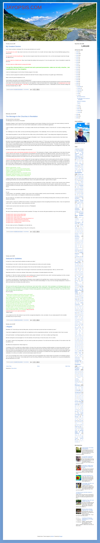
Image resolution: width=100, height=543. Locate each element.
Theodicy (80, 419)
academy (81, 159)
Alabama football (78, 163)
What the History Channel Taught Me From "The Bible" (87, 510)
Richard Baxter (77, 382)
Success (80, 404)
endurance (76, 248)
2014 (77, 72)
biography (81, 185)
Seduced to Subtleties (14, 258)
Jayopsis (76, 292)
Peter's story (78, 352)
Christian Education (78, 199)
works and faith (78, 434)
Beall (81, 179)
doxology (77, 242)
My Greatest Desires (13, 46)
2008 (77, 83)
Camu (78, 194)
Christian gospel (79, 200)
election (81, 247)
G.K (81, 262)
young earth (81, 435)
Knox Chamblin (79, 306)
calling (82, 193)
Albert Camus (77, 164)
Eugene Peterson (79, 253)
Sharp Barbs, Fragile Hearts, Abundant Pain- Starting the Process (87, 466)
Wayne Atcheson (79, 425)
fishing (79, 261)
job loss (82, 296)
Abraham (77, 159)
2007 (77, 85)
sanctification (78, 392)
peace (80, 350)
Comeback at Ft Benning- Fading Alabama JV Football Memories (87, 519)
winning (76, 429)
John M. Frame (79, 300)
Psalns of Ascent (77, 371)
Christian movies (78, 204)
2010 (77, 79)
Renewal (79, 377)
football (76, 262)
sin (76, 399)
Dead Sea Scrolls (79, 232)
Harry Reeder (81, 271)
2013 (77, 74)
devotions (77, 236)
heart (77, 272)
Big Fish (77, 184)
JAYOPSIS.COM (24, 7)
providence (80, 366)
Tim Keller (81, 420)
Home (38, 366)
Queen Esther (77, 373)
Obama (81, 344)
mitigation (76, 329)
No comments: (26, 89)
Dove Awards (81, 241)
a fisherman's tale (78, 149)
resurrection (77, 379)
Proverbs (78, 364)
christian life (79, 203)
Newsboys (78, 339)
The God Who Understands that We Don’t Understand (87, 457)
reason (82, 373)
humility (82, 280)
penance (76, 351)
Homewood (76, 277)
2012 (77, 76)
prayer (81, 356)
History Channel (79, 275)
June (78, 95)
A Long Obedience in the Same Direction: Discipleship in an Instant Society (79, 155)
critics (80, 228)
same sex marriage (79, 391)
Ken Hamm (81, 305)
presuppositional (77, 359)
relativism (77, 376)
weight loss (77, 426)
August (78, 91)
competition (76, 218)
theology (76, 420)
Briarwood (80, 188)
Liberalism (79, 310)
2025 (77, 53)
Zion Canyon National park (79, 438)
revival (81, 381)
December (79, 86)
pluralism (76, 356)
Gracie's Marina (78, 270)
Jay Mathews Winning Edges (79, 290)
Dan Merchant (77, 231)
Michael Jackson (77, 324)
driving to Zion (78, 246)
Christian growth (80, 202)
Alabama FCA (78, 162)
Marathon (76, 316)
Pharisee (76, 354)
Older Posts (67, 366)
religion (82, 376)
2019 (77, 64)
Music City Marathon (78, 335)
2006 (77, 114)
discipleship (77, 238)
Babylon (76, 178)
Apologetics (78, 172)
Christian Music (78, 205)
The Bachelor (77, 410)
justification (76, 305)
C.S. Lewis (77, 193)
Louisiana (80, 315)
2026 (77, 51)
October (79, 88)
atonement (78, 175)
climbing (81, 212)
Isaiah (80, 286)
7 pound (76, 148)
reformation (81, 374)
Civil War (76, 212)
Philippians (81, 354)
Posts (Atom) (13, 368)
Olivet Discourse (77, 345)
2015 (77, 71)
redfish (77, 374)
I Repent (9, 327)
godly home (80, 267)
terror (81, 409)
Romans (77, 385)
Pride (82, 361)
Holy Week (77, 276)
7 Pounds (80, 148)
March (78, 108)
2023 (77, 57)
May (78, 105)
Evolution (76, 255)
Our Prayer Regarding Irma (87, 475)
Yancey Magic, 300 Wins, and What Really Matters (88, 484)
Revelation (77, 381)
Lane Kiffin (80, 309)
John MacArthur (77, 301)
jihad (78, 296)
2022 (77, 58)
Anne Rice (81, 169)
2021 (77, 60)
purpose (81, 372)
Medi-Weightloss (77, 321)
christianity (77, 208)
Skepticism (76, 400)
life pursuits (78, 314)
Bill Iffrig (81, 184)
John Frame (81, 299)
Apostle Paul (80, 174)
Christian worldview (78, 207)
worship (76, 435)
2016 (77, 69)
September (79, 90)
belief (76, 180)
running (77, 390)
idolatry (76, 282)
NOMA (81, 340)
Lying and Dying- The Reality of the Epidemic (87, 448)
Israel (76, 287)
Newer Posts (8, 366)
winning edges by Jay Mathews (79, 432)
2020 (77, 62)
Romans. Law (77, 386)
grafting (76, 271)
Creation (76, 227)
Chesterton (80, 195)
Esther (77, 252)
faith (82, 256)
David (82, 231)
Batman (77, 179)
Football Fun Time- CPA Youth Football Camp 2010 (88, 501)
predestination (77, 357)
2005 (77, 116)
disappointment (77, 237)
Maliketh (52, 536)
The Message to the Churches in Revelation (22, 116)
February (79, 110)
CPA (80, 226)
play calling (79, 355)
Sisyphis (80, 399)
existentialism (77, 256)
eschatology (81, 251)
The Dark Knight (80, 411)
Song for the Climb (79, 401)
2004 (77, 117)
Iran (76, 286)
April (78, 107)
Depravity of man (78, 233)
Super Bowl (77, 405)
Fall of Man (78, 257)
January (79, 112)
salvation (82, 390)
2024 (77, 55)
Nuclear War (77, 341)
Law (75, 310)
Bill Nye (76, 185)
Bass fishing (81, 178)
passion (77, 349)
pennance (80, 351)
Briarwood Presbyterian (79, 189)
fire (78, 260)
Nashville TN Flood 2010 (79, 336)
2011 (77, 78)
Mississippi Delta (78, 327)
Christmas (77, 209)
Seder (76, 396)
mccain (81, 320)
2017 (77, 67)
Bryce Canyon (78, 190)
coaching (80, 217)
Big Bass (81, 183)
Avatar (82, 175)
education (76, 247)
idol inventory (79, 281)
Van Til (82, 424)
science (80, 395)
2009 (77, 81)
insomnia (76, 285)
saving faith (77, 394)
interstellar (81, 285)
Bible (79, 180)
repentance (76, 378)
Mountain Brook (78, 331)
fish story (81, 260)
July (78, 93)
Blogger (60, 536)
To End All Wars (79, 421)
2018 (77, 65)
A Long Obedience (79, 151)
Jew (75, 296)
